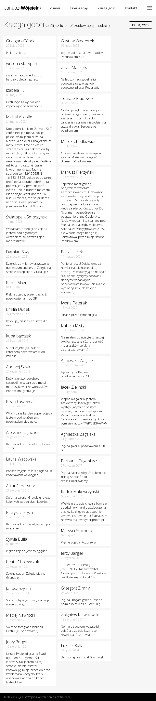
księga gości (107, 8)
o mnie (55, 8)
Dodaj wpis (140, 25)
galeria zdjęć (79, 8)
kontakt (131, 8)
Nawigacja (149, 8)
